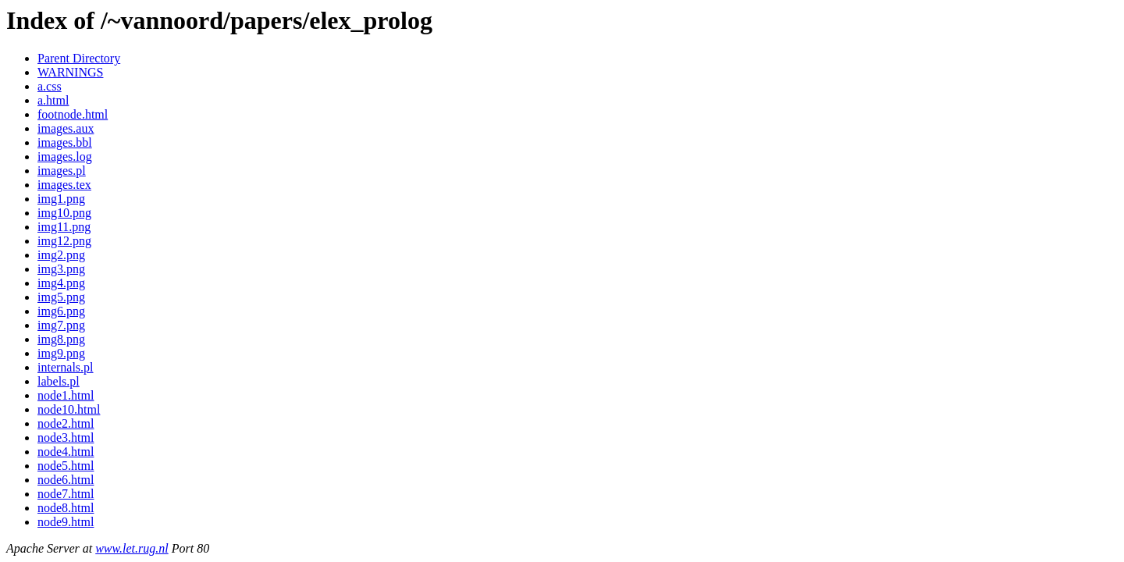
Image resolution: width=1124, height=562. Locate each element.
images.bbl (64, 142)
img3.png (61, 269)
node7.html (65, 493)
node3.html (65, 437)
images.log (64, 156)
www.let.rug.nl (132, 548)
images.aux (65, 128)
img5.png (61, 297)
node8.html (65, 507)
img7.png (61, 325)
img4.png (61, 283)
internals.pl (65, 367)
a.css (49, 86)
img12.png (64, 240)
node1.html (65, 395)
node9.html (65, 521)
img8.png (61, 339)
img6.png (61, 311)
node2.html (65, 423)
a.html (53, 100)
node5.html (65, 465)
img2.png (61, 254)
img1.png (61, 198)
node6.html (65, 479)
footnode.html (72, 114)
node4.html (65, 451)
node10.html (68, 409)
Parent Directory (78, 58)
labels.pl (58, 381)
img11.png (64, 226)
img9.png (61, 353)
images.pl (61, 170)
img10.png (64, 212)
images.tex (64, 184)
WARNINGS (70, 72)
